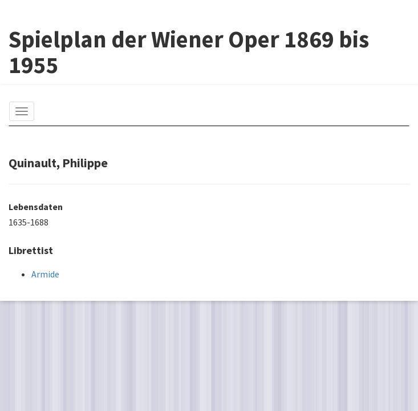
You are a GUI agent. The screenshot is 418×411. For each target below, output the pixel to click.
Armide (45, 274)
